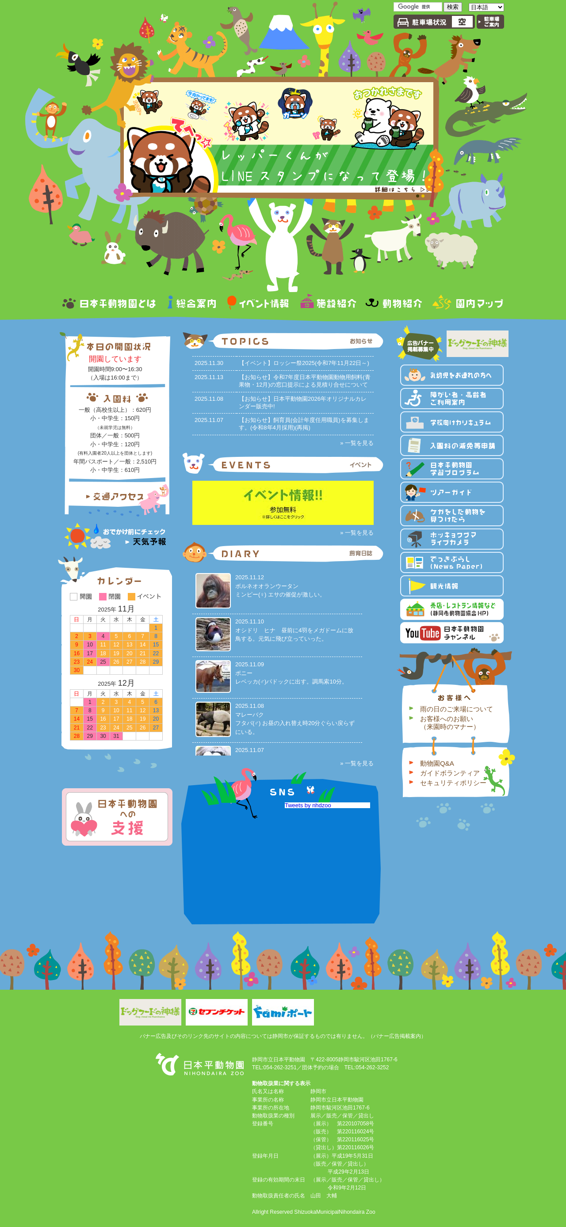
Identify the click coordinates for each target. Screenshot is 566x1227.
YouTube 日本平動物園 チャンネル (452, 632)
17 (116, 719)
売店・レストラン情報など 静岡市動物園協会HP (452, 609)
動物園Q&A (437, 763)
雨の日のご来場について (456, 709)
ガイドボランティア (450, 773)
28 (142, 662)
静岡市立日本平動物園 (222, 805)
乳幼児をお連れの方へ (452, 375)
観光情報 (452, 585)
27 (129, 662)
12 (116, 645)
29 (156, 662)
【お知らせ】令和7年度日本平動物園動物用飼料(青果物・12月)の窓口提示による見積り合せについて (305, 381)
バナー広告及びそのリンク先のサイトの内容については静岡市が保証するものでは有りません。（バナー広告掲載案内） (283, 1036)
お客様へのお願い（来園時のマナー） (450, 722)
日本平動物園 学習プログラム (452, 468)
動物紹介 (394, 304)
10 (116, 710)
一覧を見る (359, 443)
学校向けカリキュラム (452, 422)
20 (129, 653)
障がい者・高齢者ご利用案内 (452, 398)
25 (129, 728)
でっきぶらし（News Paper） (452, 562)
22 (156, 653)
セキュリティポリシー (453, 782)
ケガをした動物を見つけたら (452, 515)
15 (156, 645)
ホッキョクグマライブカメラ (452, 539)
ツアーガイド (452, 492)
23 (77, 662)
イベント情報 (258, 304)
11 (103, 645)
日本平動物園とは (112, 304)
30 (77, 670)
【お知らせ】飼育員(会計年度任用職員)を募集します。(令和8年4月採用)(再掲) (304, 424)
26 (116, 662)
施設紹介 (327, 304)
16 (77, 653)
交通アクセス (117, 496)
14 (142, 645)
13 (129, 645)
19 (116, 653)
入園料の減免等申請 (452, 445)
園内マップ (465, 304)
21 (142, 653)
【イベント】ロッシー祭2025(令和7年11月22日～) (304, 363)
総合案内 (192, 304)
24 (90, 662)
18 (103, 653)
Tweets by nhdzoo (347, 805)
